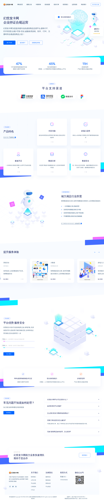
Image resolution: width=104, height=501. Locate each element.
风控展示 (83, 4)
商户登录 (9, 43)
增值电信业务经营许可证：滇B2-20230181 (76, 498)
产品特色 (12, 144)
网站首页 (20, 4)
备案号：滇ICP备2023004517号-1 (76, 497)
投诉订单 (56, 4)
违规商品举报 (36, 43)
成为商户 (22, 43)
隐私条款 (48, 480)
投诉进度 (47, 4)
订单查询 (33, 486)
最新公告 (29, 4)
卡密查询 (38, 4)
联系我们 (65, 4)
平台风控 (48, 486)
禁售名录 (48, 483)
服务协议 (48, 477)
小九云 (33, 490)
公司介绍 (33, 480)
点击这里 (85, 223)
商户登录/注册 (95, 4)
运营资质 (74, 4)
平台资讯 (33, 483)
